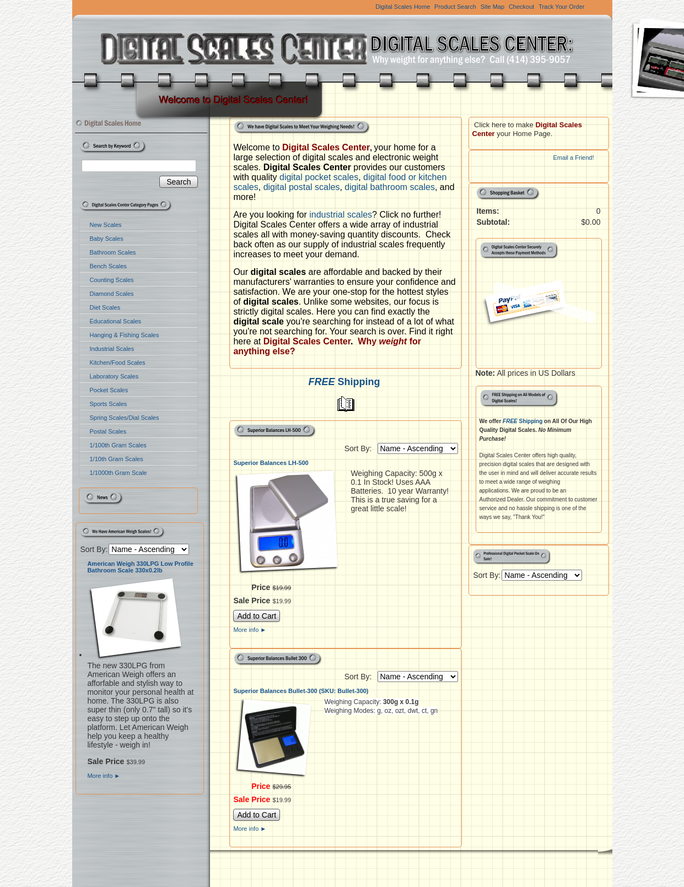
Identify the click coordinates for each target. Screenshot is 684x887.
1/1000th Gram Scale (118, 472)
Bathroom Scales (113, 252)
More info (103, 775)
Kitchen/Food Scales (118, 362)
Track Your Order (561, 6)
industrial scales (340, 214)
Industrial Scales (112, 348)
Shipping (345, 381)
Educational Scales (116, 321)
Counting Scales (112, 280)
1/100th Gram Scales (118, 445)
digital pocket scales (318, 177)
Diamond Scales (112, 293)
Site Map (492, 6)
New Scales (106, 224)
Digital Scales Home (402, 6)
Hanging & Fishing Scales (124, 335)
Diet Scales (105, 307)
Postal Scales (108, 431)
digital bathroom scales (389, 187)
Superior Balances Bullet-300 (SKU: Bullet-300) (300, 691)
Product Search (455, 6)
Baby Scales (106, 238)
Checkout (521, 6)
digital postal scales (301, 187)
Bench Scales (108, 266)
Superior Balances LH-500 (270, 462)
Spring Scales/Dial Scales (124, 417)
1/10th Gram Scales (116, 459)
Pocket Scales (109, 390)
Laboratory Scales (114, 376)
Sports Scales (108, 404)
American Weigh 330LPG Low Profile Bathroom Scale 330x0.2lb (140, 567)
